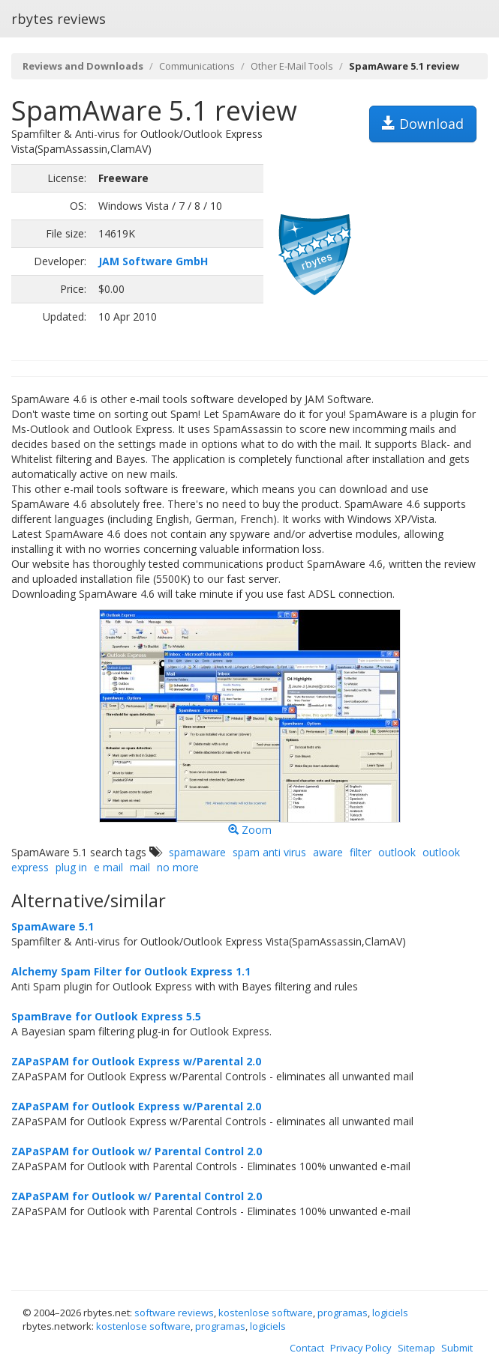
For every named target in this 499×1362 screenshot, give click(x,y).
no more (178, 867)
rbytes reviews (58, 19)
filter (360, 852)
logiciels (390, 1312)
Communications (197, 66)
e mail (108, 867)
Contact (307, 1348)
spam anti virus (269, 852)
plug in (71, 867)
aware (328, 852)
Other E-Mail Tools (292, 66)
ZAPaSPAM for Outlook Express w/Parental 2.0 (136, 1061)
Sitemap (416, 1348)
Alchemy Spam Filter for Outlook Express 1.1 (131, 971)
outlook (397, 852)
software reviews (174, 1312)
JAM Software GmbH (153, 261)
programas (342, 1312)
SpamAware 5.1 (52, 926)
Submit (457, 1348)
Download (423, 124)
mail (140, 867)
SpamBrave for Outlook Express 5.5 (106, 1016)
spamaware (197, 852)
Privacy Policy (361, 1348)
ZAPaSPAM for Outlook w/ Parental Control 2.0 (136, 1151)
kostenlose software (265, 1312)
